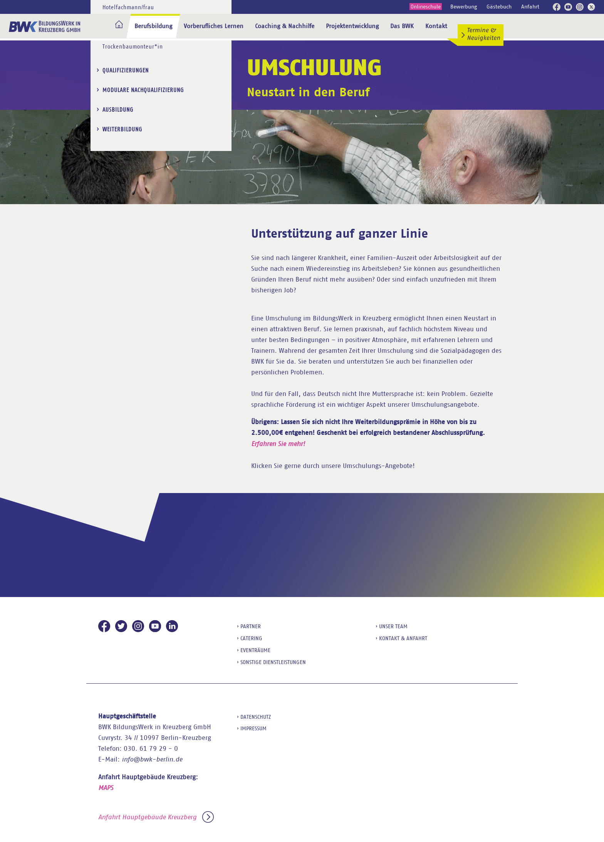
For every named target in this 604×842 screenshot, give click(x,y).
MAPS (105, 788)
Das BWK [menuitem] (402, 26)
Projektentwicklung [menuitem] (352, 26)
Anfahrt (530, 6)
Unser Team (393, 626)
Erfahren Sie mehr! (278, 444)
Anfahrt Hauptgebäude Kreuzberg (156, 817)
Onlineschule (426, 6)
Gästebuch (499, 6)
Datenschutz (255, 717)
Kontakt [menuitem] (436, 26)
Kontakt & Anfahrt (403, 638)
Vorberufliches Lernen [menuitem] (213, 26)
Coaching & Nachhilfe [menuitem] (284, 26)
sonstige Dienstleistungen (273, 662)
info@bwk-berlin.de (152, 759)
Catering (251, 638)
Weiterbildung (122, 58)
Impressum (253, 728)
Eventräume (255, 650)
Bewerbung (463, 6)
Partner (250, 626)
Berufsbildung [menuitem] (153, 26)
